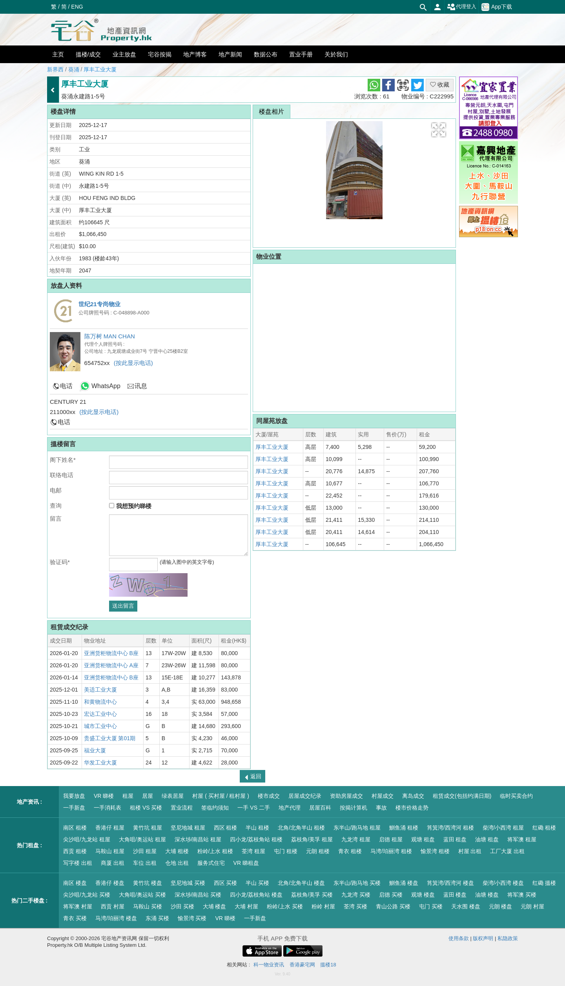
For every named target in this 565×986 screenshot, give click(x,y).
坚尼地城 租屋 (188, 827)
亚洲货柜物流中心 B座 (111, 653)
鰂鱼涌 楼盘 (403, 883)
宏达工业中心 (100, 714)
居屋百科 (320, 807)
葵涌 (73, 69)
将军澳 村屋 (77, 906)
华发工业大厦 (100, 762)
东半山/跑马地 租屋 (357, 827)
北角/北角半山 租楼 (301, 827)
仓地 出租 (177, 863)
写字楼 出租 (77, 863)
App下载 (496, 7)
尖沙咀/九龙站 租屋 (86, 839)
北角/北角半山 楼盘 (301, 883)
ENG (77, 7)
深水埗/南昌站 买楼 (198, 895)
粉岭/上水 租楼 (215, 851)
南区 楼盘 (75, 883)
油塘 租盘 (487, 839)
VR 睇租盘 (246, 863)
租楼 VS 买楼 (146, 807)
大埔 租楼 (177, 851)
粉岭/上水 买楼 (285, 906)
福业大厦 (95, 750)
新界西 (55, 69)
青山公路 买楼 (393, 906)
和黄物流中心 (100, 702)
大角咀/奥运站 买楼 (142, 895)
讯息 (141, 386)
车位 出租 (145, 863)
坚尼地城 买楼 (188, 883)
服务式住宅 (211, 863)
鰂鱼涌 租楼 (403, 827)
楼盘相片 (271, 111)
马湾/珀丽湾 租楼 (391, 851)
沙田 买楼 (182, 906)
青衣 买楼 (75, 918)
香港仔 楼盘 (109, 883)
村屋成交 (383, 796)
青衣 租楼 (350, 851)
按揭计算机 (353, 807)
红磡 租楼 (544, 827)
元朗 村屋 (532, 906)
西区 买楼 (225, 883)
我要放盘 (74, 796)
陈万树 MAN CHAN (109, 336)
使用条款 (458, 938)
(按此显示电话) (133, 363)
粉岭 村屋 (323, 906)
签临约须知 (215, 807)
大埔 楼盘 (214, 906)
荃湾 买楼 (355, 906)
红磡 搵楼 (544, 883)
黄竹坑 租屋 (147, 827)
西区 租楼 (225, 827)
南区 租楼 (75, 827)
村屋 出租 (470, 851)
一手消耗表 (107, 807)
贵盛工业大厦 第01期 (109, 738)
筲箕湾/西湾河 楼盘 (450, 883)
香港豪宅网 (302, 965)
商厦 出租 (112, 863)
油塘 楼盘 (487, 895)
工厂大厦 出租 (507, 851)
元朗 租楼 (318, 851)
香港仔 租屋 (109, 827)
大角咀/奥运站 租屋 (142, 839)
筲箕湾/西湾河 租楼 (450, 827)
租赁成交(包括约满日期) (462, 796)
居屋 (147, 796)
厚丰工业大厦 (100, 69)
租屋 (127, 796)
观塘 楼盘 (423, 895)
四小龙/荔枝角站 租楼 (256, 839)
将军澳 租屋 (521, 839)
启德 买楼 (391, 895)
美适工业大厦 (100, 689)
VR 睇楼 (104, 796)
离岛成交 (413, 796)
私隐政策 (508, 938)
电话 (66, 386)
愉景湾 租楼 (435, 851)
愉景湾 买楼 (192, 918)
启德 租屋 (391, 839)
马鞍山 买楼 (147, 906)
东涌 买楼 (157, 918)
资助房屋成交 (346, 796)
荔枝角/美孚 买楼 (312, 895)
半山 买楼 (257, 883)
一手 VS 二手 (253, 807)
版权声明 (483, 938)
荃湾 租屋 (253, 851)
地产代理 (290, 807)
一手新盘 (74, 807)
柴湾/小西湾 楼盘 (503, 883)
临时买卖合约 (516, 796)
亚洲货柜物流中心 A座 (111, 665)
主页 (58, 54)
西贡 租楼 (75, 851)
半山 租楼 (257, 827)
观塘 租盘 (423, 839)
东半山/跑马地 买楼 (357, 883)
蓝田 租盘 (455, 839)
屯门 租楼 (285, 851)
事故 (381, 807)
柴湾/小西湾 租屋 (503, 827)
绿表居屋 (173, 796)
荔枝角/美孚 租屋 (312, 839)
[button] (439, 130)
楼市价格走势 (412, 807)
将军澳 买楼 (521, 895)
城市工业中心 (100, 726)
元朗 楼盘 (500, 906)
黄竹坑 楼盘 (147, 883)
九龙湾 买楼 (355, 895)
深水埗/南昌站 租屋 (198, 839)
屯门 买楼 (431, 906)
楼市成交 (269, 796)
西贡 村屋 (112, 906)
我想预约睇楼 (130, 506)
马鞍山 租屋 (109, 851)
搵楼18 (328, 965)
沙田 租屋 (145, 851)
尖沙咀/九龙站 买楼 (86, 895)
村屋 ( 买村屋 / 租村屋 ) (220, 796)
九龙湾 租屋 (355, 839)
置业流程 (182, 807)
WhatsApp (105, 386)
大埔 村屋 (246, 906)
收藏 (439, 84)
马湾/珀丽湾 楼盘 (116, 918)
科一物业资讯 (268, 965)
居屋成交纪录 (304, 796)
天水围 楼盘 (465, 906)
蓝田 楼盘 (455, 895)
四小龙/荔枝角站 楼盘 (256, 895)
